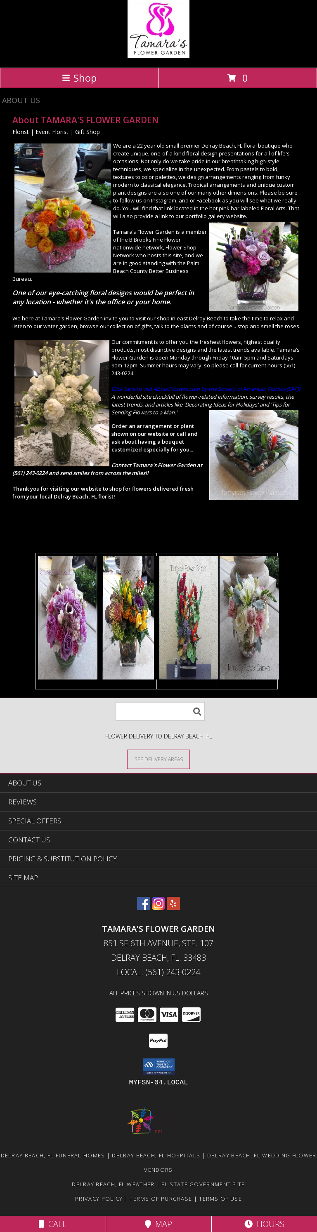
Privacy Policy (99, 1198)
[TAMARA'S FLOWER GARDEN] (158, 55)
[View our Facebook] (143, 907)
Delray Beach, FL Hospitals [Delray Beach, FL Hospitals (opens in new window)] (156, 1155)
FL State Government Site (203, 1184)
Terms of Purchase (161, 1198)
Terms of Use (220, 1198)
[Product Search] (160, 711)
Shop (79, 78)
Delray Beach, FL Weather (113, 1184)
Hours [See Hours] (264, 1224)
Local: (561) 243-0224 (158, 972)
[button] (159, 1066)
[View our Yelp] (173, 907)
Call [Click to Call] (52, 1224)
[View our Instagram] (158, 907)
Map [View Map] (158, 1224)
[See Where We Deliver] (158, 759)
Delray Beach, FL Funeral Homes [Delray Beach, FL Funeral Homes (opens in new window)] (53, 1155)
